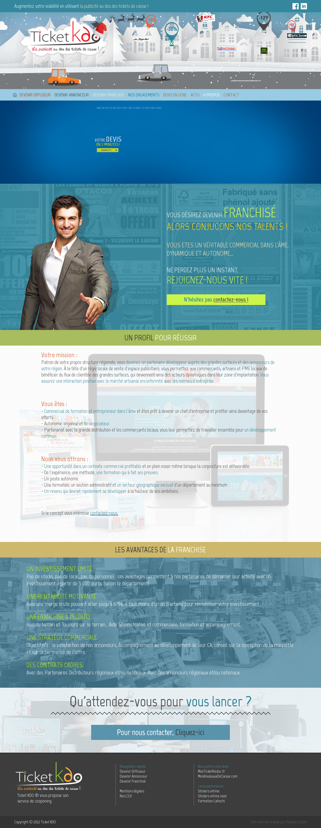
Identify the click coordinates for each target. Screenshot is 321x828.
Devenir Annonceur (133, 776)
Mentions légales (132, 791)
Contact (231, 95)
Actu (195, 95)
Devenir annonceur (72, 95)
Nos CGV (126, 795)
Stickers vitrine (208, 791)
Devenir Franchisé (133, 781)
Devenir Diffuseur (132, 771)
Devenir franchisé (108, 95)
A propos (211, 95)
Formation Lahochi (211, 800)
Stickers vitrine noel (212, 795)
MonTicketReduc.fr (211, 771)
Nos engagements (143, 95)
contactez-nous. (104, 513)
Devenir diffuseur (35, 95)
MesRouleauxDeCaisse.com (217, 776)
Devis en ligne (175, 95)
